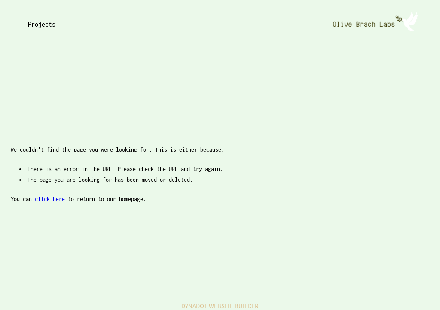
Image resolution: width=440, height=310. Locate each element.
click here (50, 199)
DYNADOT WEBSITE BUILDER (220, 306)
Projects (41, 24)
